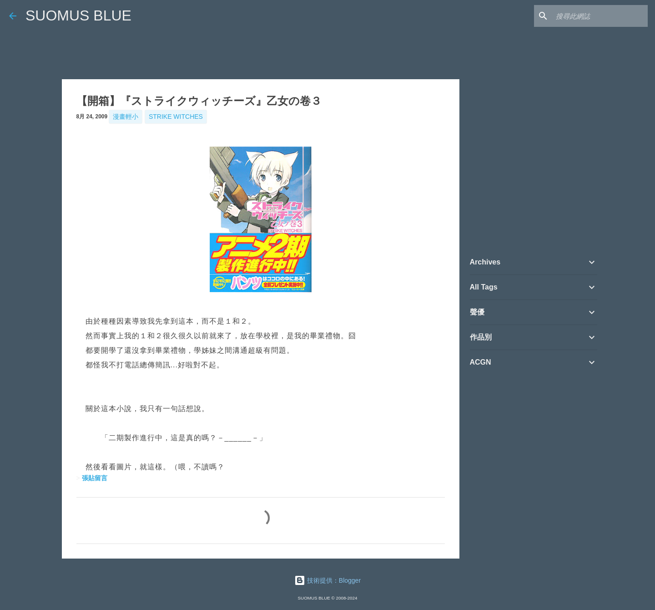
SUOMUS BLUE (78, 15)
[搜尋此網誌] (600, 16)
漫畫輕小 (125, 116)
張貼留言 (94, 478)
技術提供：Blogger (327, 580)
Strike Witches (176, 116)
